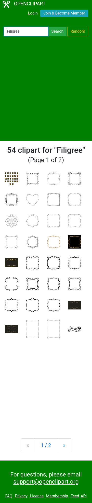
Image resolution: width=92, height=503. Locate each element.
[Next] (64, 445)
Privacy (21, 496)
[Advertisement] (46, 88)
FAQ (8, 496)
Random (77, 31)
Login (33, 13)
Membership (57, 496)
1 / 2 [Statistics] (46, 445)
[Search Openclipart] (26, 31)
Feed (75, 496)
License (37, 496)
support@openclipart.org (46, 481)
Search (57, 31)
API (84, 496)
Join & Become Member (64, 13)
